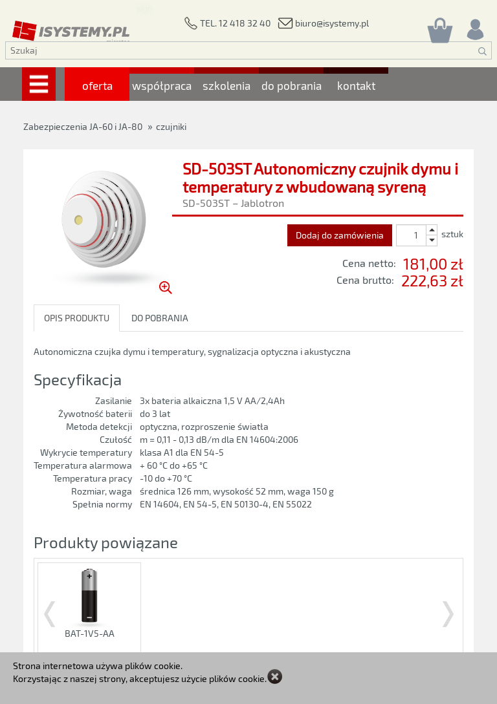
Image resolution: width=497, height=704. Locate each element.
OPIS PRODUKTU (76, 317)
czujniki (171, 126)
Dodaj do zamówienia (340, 234)
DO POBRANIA (159, 317)
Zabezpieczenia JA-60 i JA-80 (82, 126)
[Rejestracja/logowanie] (474, 26)
